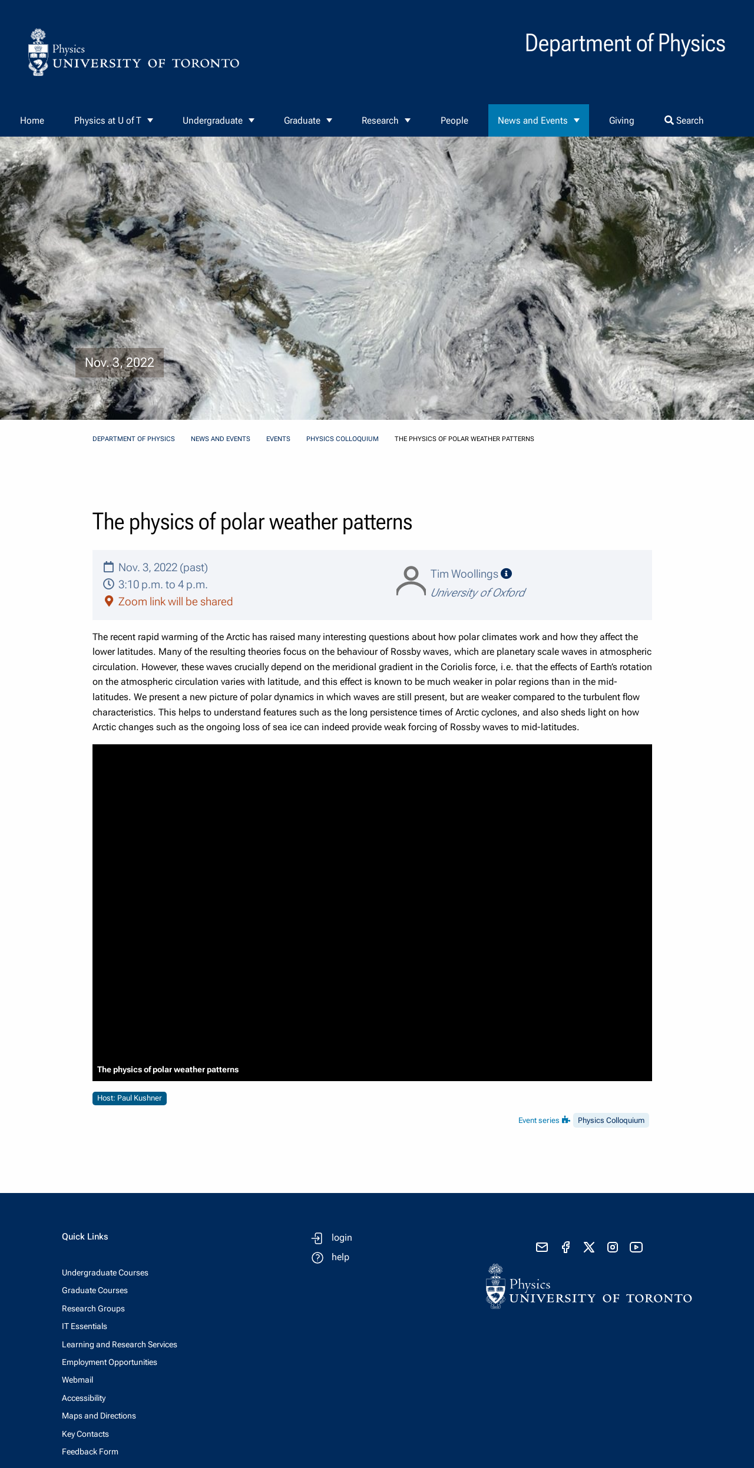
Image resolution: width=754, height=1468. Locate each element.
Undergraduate (213, 120)
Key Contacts (85, 1434)
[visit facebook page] (565, 1247)
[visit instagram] (613, 1247)
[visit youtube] (636, 1247)
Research (380, 120)
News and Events (533, 120)
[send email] (542, 1247)
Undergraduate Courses (105, 1272)
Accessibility (83, 1398)
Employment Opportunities (109, 1362)
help (340, 1256)
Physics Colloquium (342, 439)
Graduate (302, 120)
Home (32, 120)
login (342, 1237)
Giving (621, 120)
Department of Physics (133, 439)
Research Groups (93, 1308)
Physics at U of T (107, 120)
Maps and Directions (99, 1415)
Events (278, 439)
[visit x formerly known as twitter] (589, 1247)
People (454, 120)
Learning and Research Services (119, 1344)
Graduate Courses (95, 1290)
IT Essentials (84, 1326)
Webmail (77, 1379)
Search (684, 120)
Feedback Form (90, 1451)
